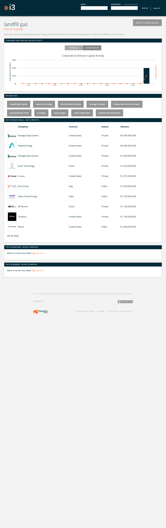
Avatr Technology (26, 165)
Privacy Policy (127, 311)
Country (73, 126)
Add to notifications (147, 22)
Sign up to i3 (38, 253)
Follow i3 (125, 301)
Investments (92, 47)
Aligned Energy (25, 145)
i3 (9, 7)
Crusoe (21, 176)
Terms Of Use (113, 311)
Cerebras (22, 216)
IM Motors (23, 206)
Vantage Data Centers (28, 135)
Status (105, 126)
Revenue (73, 47)
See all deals (13, 235)
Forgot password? (131, 4)
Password (116, 4)
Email (83, 4)
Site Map (101, 311)
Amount (124, 126)
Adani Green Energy (27, 196)
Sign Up (156, 8)
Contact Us (38, 301)
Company (23, 126)
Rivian (21, 226)
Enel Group (23, 186)
